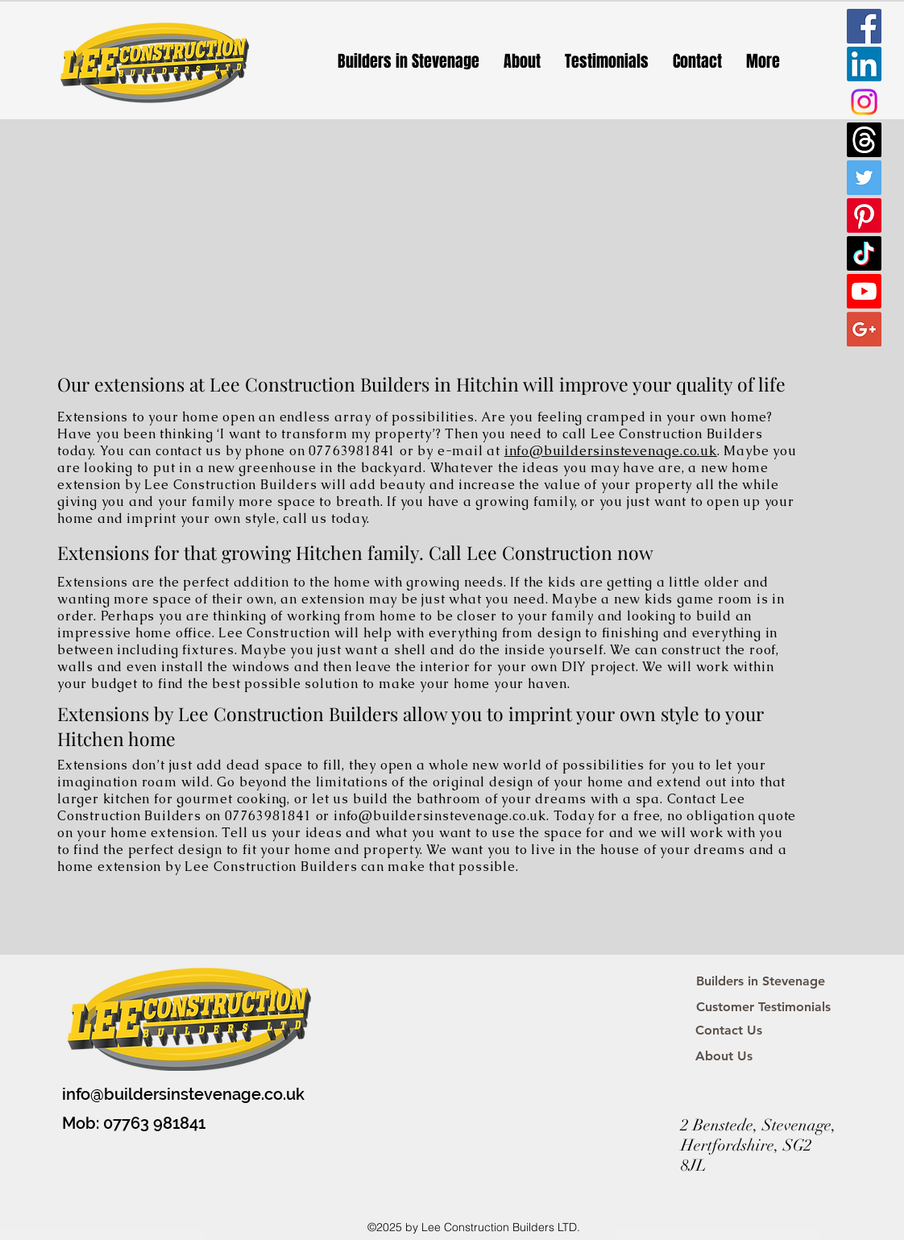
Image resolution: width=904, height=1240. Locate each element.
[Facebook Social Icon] (864, 26)
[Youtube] (864, 291)
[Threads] (864, 139)
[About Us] (724, 1056)
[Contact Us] (728, 1030)
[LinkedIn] (864, 64)
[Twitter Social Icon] (864, 177)
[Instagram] (864, 102)
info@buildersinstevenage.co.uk (610, 450)
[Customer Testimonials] (763, 1007)
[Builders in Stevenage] (760, 981)
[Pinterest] (864, 215)
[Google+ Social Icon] (864, 329)
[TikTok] (864, 253)
